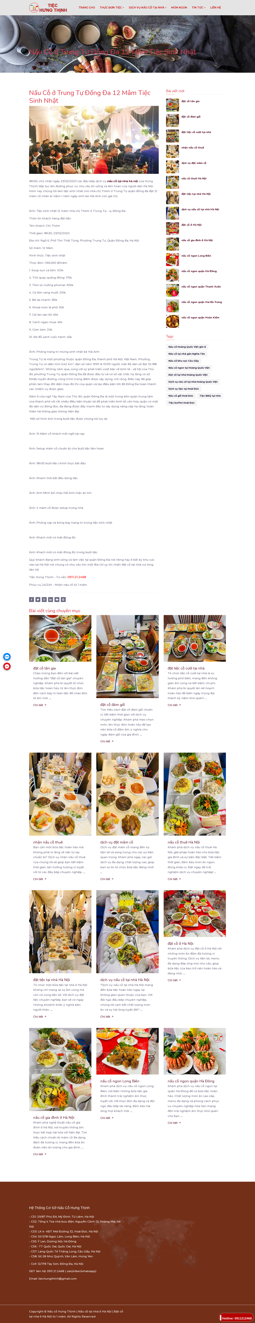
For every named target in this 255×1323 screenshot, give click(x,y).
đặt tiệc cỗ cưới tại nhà (196, 132)
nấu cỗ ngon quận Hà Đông (199, 271)
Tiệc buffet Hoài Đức (181, 402)
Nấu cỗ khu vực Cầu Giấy (183, 360)
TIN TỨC (199, 7)
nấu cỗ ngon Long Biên (196, 256)
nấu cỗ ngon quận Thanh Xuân (201, 286)
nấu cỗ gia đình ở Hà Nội (197, 240)
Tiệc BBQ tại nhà (210, 395)
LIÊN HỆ (215, 7)
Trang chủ (87, 7)
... (50, 698)
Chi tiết (40, 705)
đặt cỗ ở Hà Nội (191, 225)
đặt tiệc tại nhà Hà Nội (196, 194)
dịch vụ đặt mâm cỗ (194, 163)
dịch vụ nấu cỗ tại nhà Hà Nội (201, 209)
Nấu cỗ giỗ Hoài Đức (180, 395)
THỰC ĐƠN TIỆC (112, 7)
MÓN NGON (179, 7)
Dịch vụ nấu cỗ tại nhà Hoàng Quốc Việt (193, 381)
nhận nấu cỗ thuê (192, 147)
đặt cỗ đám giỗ (191, 117)
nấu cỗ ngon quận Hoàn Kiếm (201, 317)
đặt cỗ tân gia (190, 101)
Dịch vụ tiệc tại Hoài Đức (183, 388)
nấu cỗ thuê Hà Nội (194, 178)
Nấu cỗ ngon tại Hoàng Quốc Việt (189, 367)
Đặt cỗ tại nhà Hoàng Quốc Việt (188, 374)
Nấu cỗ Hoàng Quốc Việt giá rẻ (187, 346)
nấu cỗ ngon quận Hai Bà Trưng (202, 302)
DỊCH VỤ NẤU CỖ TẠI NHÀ (148, 7)
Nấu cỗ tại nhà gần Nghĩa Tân (186, 353)
